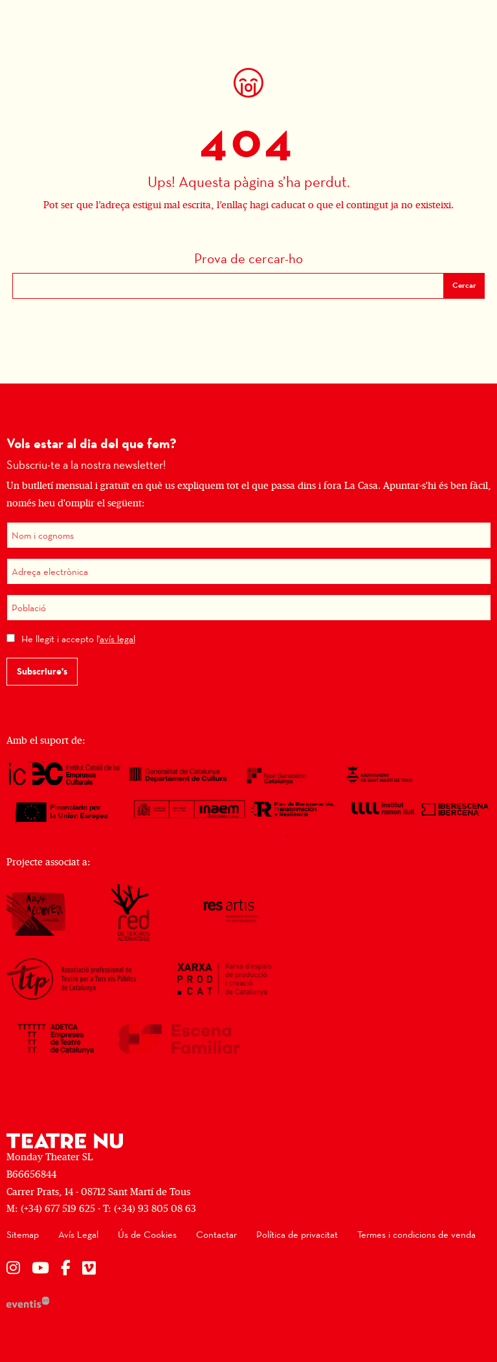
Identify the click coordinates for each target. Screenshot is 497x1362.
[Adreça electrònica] (248, 571)
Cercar (464, 285)
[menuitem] (22, 1235)
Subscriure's (42, 671)
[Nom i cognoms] (248, 535)
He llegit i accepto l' (78, 638)
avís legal (117, 638)
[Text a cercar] (228, 286)
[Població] (248, 607)
